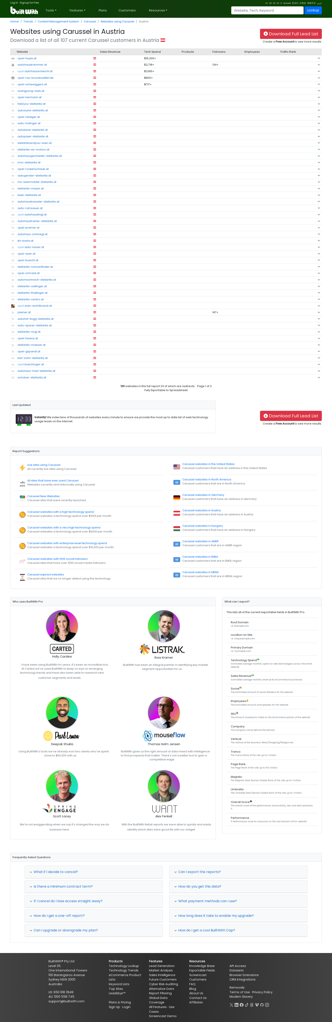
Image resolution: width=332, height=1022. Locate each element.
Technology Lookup (124, 966)
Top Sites (116, 989)
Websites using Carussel (117, 21)
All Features (158, 1007)
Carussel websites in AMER (200, 541)
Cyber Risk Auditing (163, 984)
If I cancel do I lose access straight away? (66, 901)
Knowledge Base (202, 966)
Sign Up (114, 1007)
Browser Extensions (244, 975)
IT (281, 3)
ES (278, 3)
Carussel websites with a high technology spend (60, 512)
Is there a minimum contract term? (61, 886)
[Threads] (252, 1004)
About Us (196, 993)
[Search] (267, 10)
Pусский (287, 3)
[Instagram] (267, 1004)
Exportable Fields (202, 970)
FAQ (192, 984)
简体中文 (311, 3)
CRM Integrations (243, 979)
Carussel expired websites (45, 574)
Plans (103, 10)
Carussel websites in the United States (208, 464)
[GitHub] (262, 1004)
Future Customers (163, 979)
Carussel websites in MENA (200, 572)
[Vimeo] (257, 1004)
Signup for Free (29, 2)
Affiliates (196, 1002)
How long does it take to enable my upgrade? (214, 915)
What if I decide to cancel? (54, 871)
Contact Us (198, 998)
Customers (127, 10)
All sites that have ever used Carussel (53, 480)
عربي (319, 3)
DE (270, 3)
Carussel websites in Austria (201, 510)
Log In (14, 2)
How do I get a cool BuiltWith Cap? (204, 930)
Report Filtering (160, 993)
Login (126, 1007)
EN (266, 3)
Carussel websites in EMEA (200, 557)
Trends (28, 21)
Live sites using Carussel (43, 465)
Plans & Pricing (120, 1002)
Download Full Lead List (291, 34)
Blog (192, 989)
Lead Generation (161, 966)
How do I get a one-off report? (57, 915)
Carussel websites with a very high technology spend (63, 527)
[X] (231, 1004)
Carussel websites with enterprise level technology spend (67, 543)
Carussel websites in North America (206, 479)
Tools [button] (50, 10)
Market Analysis (161, 970)
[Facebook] (241, 1004)
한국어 (295, 3)
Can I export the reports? (197, 871)
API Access (238, 966)
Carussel (90, 21)
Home (14, 21)
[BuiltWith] (24, 10)
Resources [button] (157, 10)
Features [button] (76, 10)
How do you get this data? (197, 886)
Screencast (198, 975)
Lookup (313, 10)
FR (274, 3)
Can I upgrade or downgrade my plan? (64, 930)
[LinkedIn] (236, 1004)
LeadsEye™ (117, 993)
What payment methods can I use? (205, 901)
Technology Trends (123, 970)
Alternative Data (161, 989)
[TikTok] (247, 1004)
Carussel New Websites (43, 496)
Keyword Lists (119, 984)
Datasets (237, 970)
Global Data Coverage (158, 1000)
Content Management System (58, 21)
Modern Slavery (241, 996)
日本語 (303, 3)
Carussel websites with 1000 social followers (57, 559)
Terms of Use (240, 992)
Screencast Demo (163, 1016)
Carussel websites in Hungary (202, 526)
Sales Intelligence (162, 975)
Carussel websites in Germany (203, 495)
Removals (237, 987)
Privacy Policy (262, 992)
